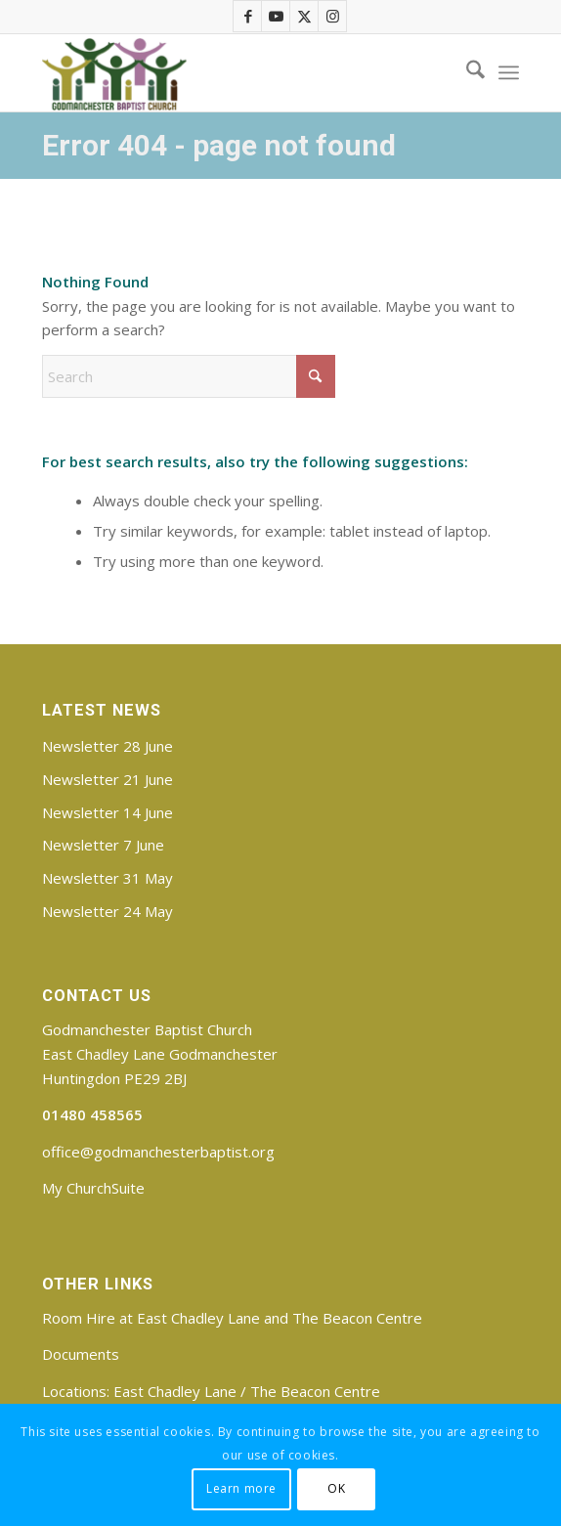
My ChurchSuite (93, 1188)
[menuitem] (466, 72)
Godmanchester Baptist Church (147, 1029)
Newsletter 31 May (107, 878)
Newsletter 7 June (103, 844)
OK (336, 1488)
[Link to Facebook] (248, 16)
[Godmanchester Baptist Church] (232, 72)
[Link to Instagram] (333, 16)
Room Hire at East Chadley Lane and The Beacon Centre (232, 1318)
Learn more (241, 1488)
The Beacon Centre (315, 1391)
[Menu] (508, 72)
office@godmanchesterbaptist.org (158, 1151)
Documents (80, 1354)
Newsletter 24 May (107, 911)
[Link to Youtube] (276, 16)
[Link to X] (305, 16)
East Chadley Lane (175, 1391)
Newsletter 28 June (107, 746)
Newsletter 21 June (107, 779)
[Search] (466, 72)
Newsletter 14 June (107, 812)
